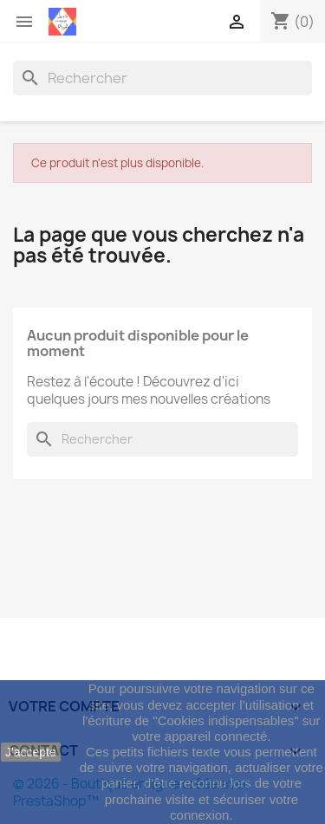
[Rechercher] (162, 78)
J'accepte (30, 752)
